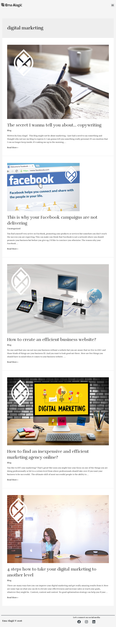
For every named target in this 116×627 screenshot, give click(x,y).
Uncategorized (14, 228)
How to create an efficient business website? (54, 339)
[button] (113, 5)
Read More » (12, 147)
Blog (9, 130)
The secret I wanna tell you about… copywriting (57, 125)
